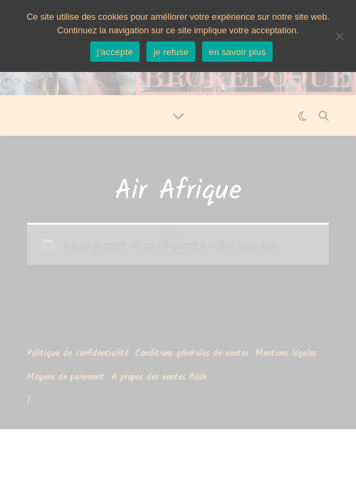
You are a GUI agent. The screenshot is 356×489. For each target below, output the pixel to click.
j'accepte (115, 52)
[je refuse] (339, 36)
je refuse (171, 52)
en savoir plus (237, 52)
